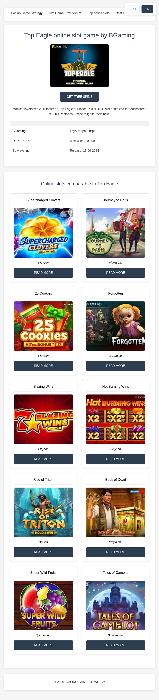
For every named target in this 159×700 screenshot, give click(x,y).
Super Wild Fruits (43, 573)
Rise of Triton (43, 480)
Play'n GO (115, 262)
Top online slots (98, 13)
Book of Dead (115, 480)
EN (147, 9)
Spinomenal (43, 635)
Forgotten (115, 293)
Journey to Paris (115, 200)
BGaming (19, 131)
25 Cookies (43, 293)
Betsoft (43, 542)
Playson (43, 262)
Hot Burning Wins (115, 386)
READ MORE (43, 272)
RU (134, 9)
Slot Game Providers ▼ (65, 13)
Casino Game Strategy (27, 13)
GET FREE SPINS (79, 96)
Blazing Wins (43, 386)
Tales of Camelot (115, 573)
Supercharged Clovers (43, 200)
